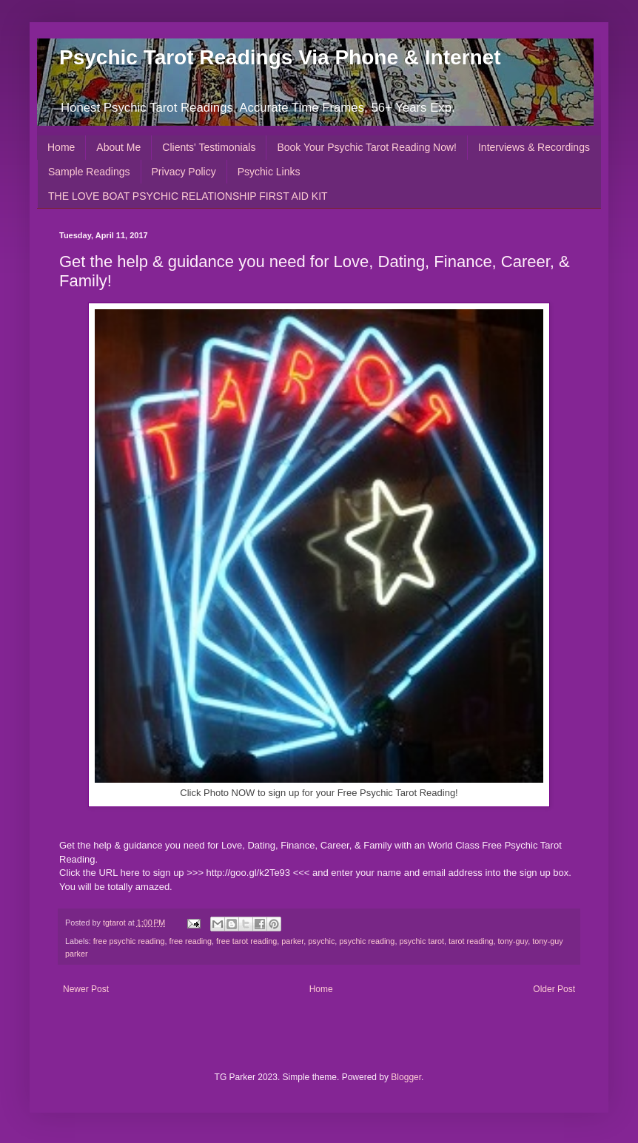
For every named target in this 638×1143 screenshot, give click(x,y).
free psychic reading (129, 941)
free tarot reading (246, 941)
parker (292, 941)
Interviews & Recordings (534, 147)
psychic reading (366, 941)
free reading (190, 941)
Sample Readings (89, 172)
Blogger (406, 1077)
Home (61, 147)
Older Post (554, 989)
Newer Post (86, 989)
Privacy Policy (184, 172)
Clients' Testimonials (208, 147)
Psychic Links (269, 172)
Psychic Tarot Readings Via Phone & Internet (279, 57)
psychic (321, 941)
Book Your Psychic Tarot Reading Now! (367, 147)
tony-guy (513, 941)
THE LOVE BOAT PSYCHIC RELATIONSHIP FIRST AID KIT (188, 196)
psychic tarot (421, 941)
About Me (118, 147)
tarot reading (471, 941)
